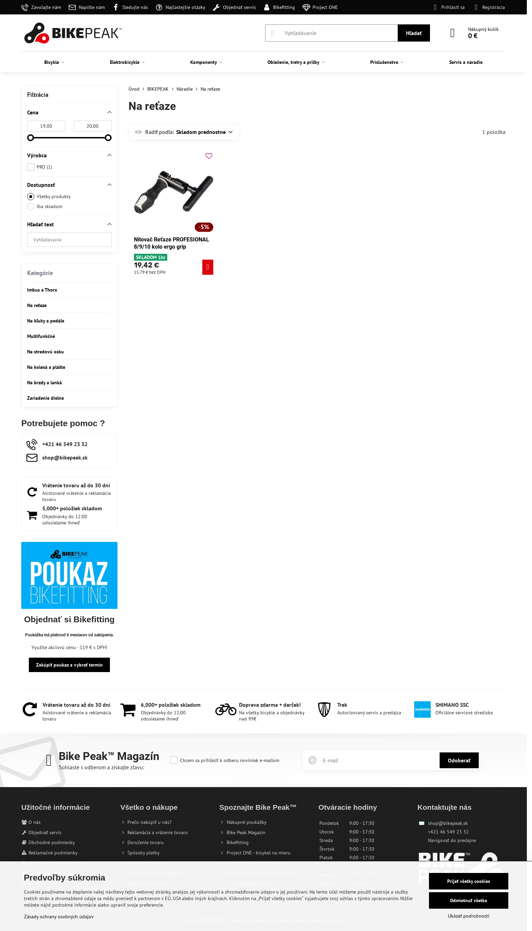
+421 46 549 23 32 (448, 832)
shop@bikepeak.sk (448, 823)
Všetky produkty (49, 196)
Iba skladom (44, 206)
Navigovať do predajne (452, 840)
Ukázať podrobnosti (468, 916)
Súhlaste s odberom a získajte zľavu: (101, 767)
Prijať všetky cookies (468, 881)
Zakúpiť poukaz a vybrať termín (69, 665)
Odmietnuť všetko (468, 900)
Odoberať (459, 760)
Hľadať (414, 33)
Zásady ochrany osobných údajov (59, 916)
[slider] (30, 137)
